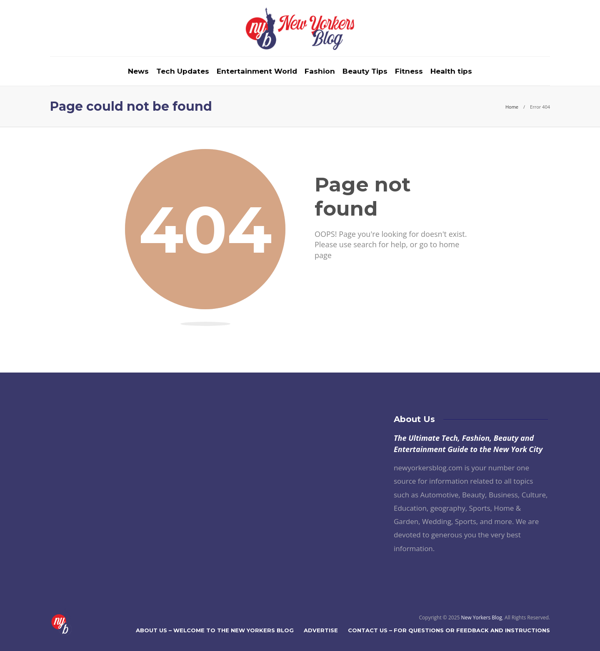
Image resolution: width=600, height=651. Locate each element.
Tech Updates (182, 71)
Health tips (451, 71)
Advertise (321, 630)
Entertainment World (257, 71)
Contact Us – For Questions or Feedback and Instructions (449, 630)
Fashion (320, 71)
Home (511, 107)
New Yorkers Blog (481, 617)
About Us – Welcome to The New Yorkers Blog (215, 630)
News (138, 71)
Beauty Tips (365, 71)
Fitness (409, 71)
